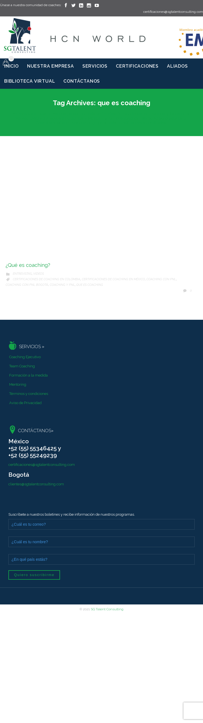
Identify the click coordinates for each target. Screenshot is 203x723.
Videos (38, 274)
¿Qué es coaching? (28, 265)
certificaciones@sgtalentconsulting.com (41, 465)
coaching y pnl (62, 285)
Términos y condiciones (28, 394)
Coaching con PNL (161, 279)
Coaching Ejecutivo (25, 357)
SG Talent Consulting (107, 609)
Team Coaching (22, 366)
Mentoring (17, 384)
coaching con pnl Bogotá (27, 285)
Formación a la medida (28, 375)
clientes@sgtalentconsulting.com (36, 484)
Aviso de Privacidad (25, 403)
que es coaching (89, 285)
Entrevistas (22, 274)
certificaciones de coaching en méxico (113, 279)
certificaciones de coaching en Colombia (46, 279)
